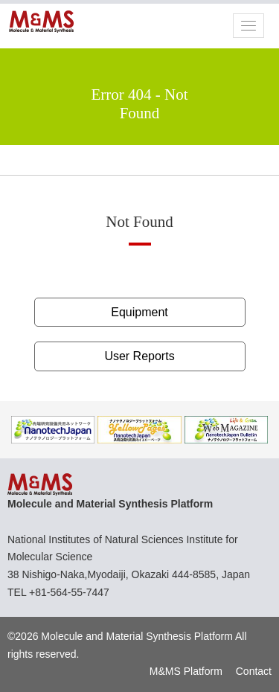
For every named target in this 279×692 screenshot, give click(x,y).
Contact (254, 671)
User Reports (139, 356)
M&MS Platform (186, 671)
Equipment (139, 312)
